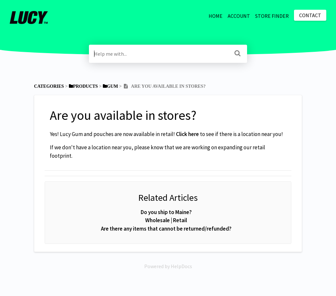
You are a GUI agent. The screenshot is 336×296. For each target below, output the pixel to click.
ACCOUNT (239, 16)
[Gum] (110, 86)
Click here (187, 134)
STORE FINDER (272, 16)
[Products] (83, 86)
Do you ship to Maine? (166, 212)
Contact (310, 15)
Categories (49, 86)
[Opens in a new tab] (168, 266)
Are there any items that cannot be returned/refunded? (166, 228)
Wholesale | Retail (166, 220)
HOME (215, 16)
